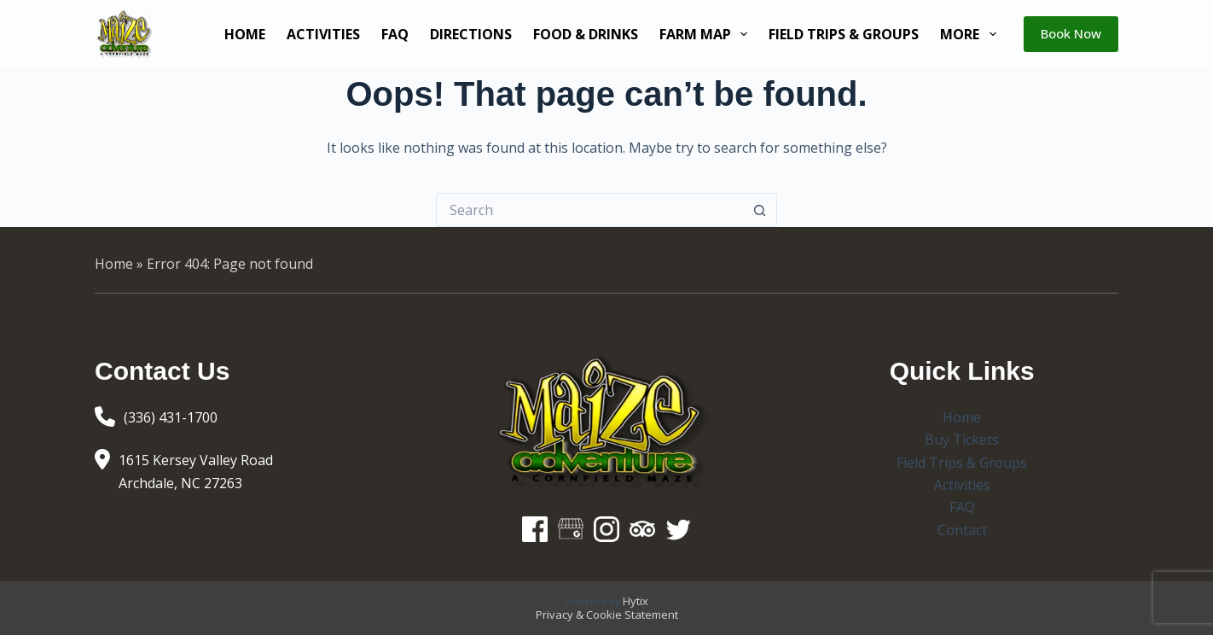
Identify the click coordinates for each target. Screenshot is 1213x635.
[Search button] (760, 210)
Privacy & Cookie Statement (607, 614)
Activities (323, 34)
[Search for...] (589, 210)
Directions (471, 34)
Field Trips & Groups (844, 34)
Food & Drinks (585, 34)
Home (244, 34)
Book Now (1071, 33)
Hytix (635, 601)
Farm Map (706, 34)
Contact (962, 530)
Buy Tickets (962, 439)
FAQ (395, 34)
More (971, 34)
